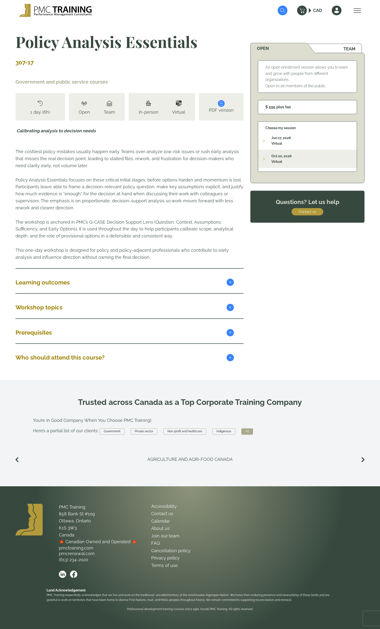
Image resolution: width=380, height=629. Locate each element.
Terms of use (164, 565)
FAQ (155, 543)
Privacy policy (165, 557)
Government (112, 431)
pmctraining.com (76, 547)
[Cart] (302, 10)
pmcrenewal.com (77, 553)
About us (160, 528)
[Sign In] (336, 10)
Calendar (160, 521)
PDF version (221, 106)
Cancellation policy (170, 550)
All (247, 431)
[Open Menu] (356, 10)
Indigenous (223, 431)
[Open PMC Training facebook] (73, 574)
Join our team (165, 535)
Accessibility (164, 506)
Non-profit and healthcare (184, 431)
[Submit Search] (282, 10)
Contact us (307, 212)
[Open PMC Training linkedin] (62, 574)
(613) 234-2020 (73, 559)
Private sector (144, 431)
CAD (317, 10)
